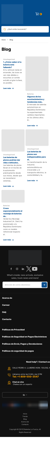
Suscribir (44, 285)
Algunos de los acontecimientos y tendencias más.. (35, 99)
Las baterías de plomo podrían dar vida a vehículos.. (11, 160)
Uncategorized (9, 59)
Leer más (7, 88)
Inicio (4, 40)
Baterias (30, 94)
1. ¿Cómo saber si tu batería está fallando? (12, 64)
